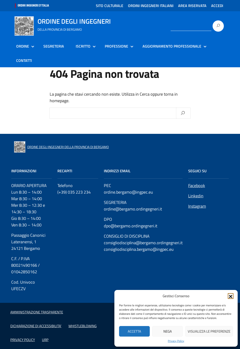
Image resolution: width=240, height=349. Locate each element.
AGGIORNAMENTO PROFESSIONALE (171, 46)
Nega (167, 331)
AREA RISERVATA (192, 5)
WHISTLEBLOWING (82, 326)
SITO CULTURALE (109, 5)
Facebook (196, 185)
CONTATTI (24, 60)
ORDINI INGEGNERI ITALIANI (150, 5)
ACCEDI (217, 5)
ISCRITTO (83, 46)
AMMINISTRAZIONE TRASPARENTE (36, 312)
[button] (230, 296)
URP (45, 339)
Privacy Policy (176, 341)
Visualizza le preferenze (209, 331)
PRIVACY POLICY (22, 339)
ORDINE (22, 46)
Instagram (197, 206)
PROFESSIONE (116, 46)
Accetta (134, 331)
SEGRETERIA (53, 46)
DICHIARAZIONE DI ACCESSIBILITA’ (35, 326)
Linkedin (195, 196)
